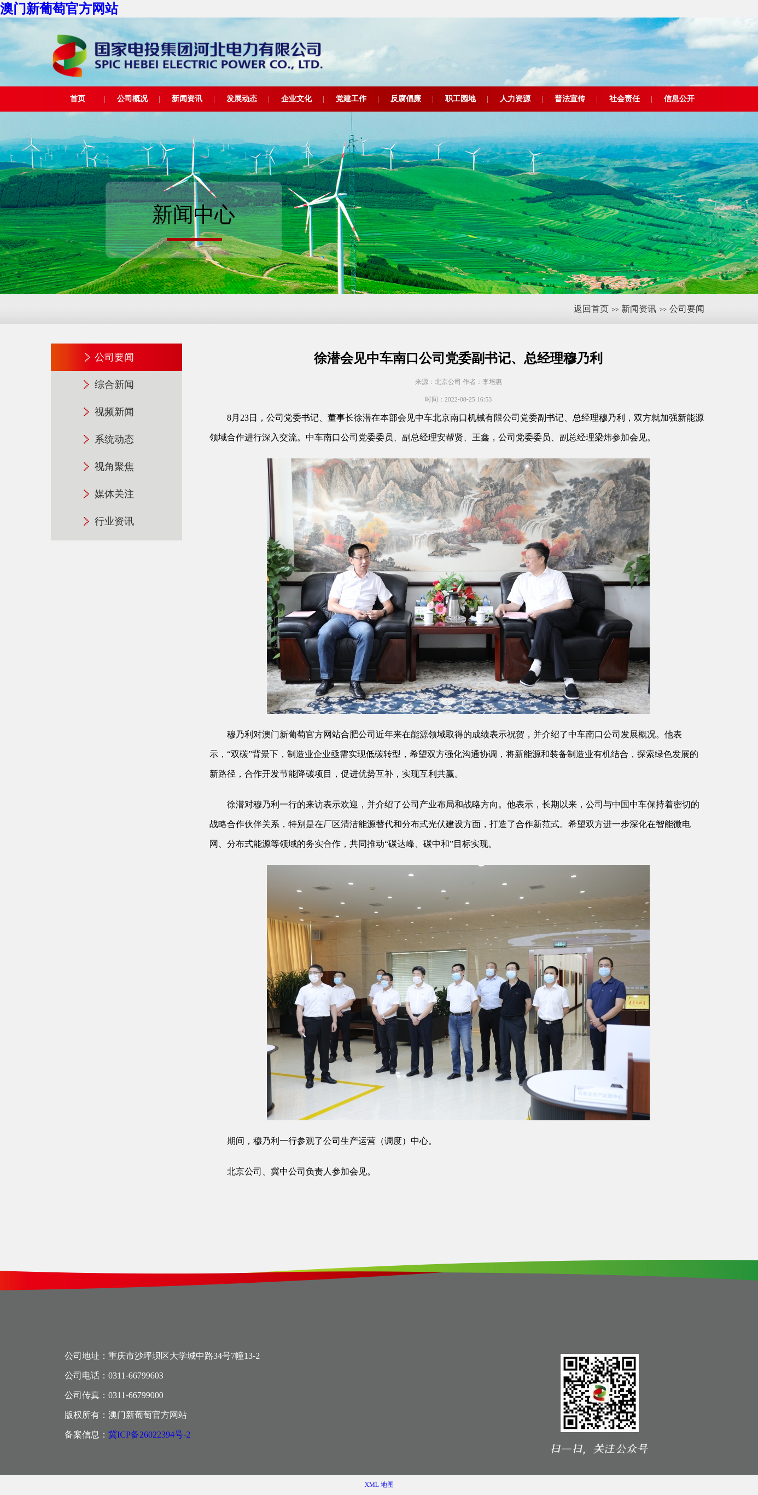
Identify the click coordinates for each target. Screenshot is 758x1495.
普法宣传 (570, 99)
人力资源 (515, 99)
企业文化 (296, 99)
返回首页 (591, 308)
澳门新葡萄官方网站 (59, 9)
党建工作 (351, 99)
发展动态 (241, 99)
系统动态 (114, 439)
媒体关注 (114, 493)
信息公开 (679, 99)
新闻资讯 (187, 99)
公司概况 (132, 99)
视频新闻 (114, 411)
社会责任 (624, 99)
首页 (77, 99)
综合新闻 (114, 384)
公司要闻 (686, 308)
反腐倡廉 (405, 99)
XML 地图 (378, 1484)
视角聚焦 (114, 466)
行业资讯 (114, 521)
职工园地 (460, 99)
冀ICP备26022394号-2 (149, 1434)
